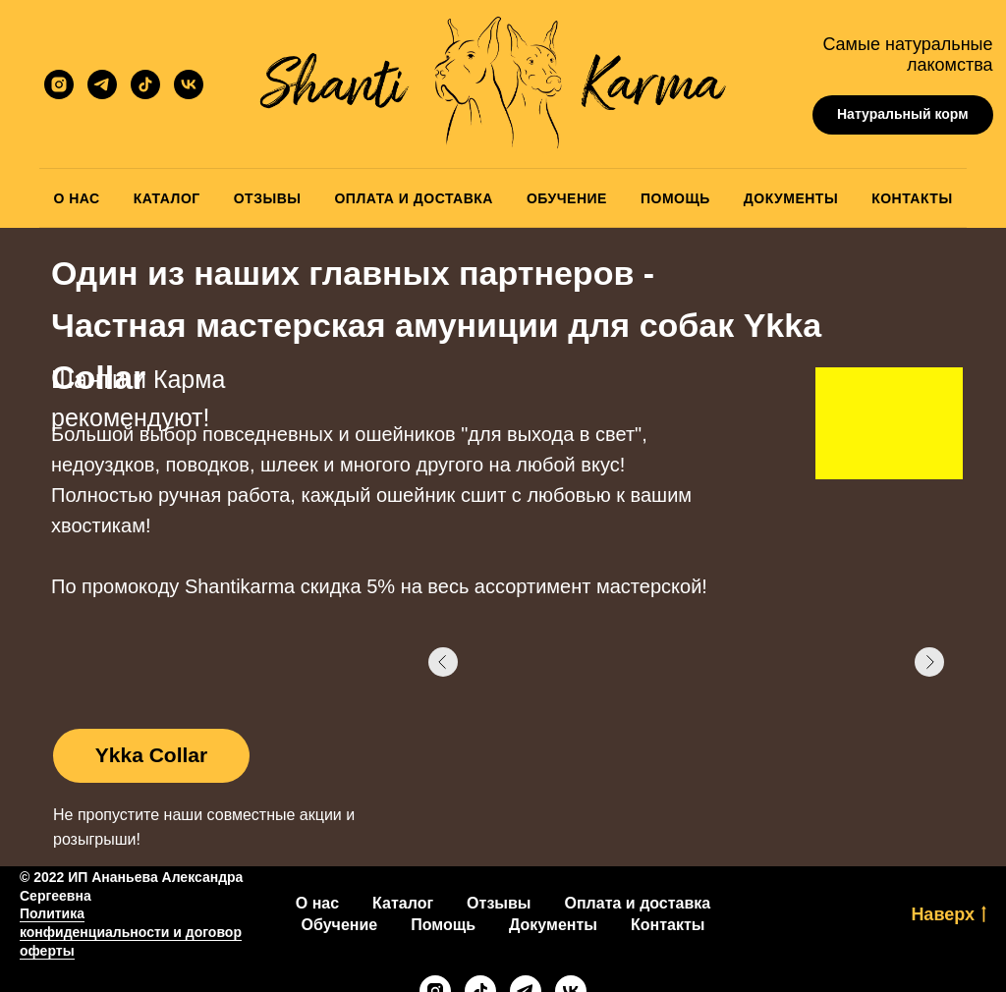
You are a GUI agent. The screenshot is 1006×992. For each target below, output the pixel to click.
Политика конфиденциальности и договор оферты (131, 932)
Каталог (167, 198)
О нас (317, 903)
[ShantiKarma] (59, 84)
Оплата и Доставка (413, 198)
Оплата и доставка (638, 903)
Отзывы (268, 198)
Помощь (675, 198)
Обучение (567, 198)
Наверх (948, 915)
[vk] (188, 84)
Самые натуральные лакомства (907, 54)
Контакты (911, 198)
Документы (791, 198)
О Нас (76, 198)
